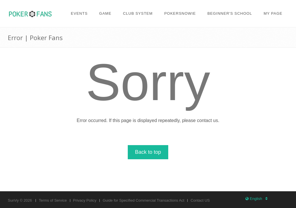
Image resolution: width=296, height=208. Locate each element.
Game (105, 13)
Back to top (148, 152)
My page (273, 13)
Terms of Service (53, 200)
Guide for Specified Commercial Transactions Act (143, 200)
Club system (138, 13)
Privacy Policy (85, 200)
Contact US (200, 200)
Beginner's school (229, 13)
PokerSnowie (180, 13)
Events (79, 13)
